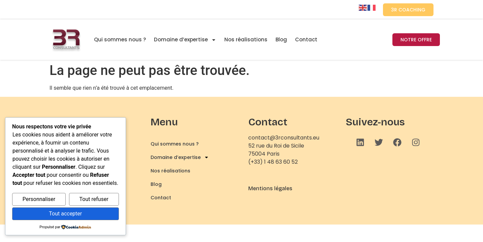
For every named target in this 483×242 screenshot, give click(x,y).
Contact (306, 39)
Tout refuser (93, 199)
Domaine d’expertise (185, 40)
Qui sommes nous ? (120, 39)
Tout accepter (65, 213)
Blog (281, 39)
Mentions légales (270, 188)
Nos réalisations (245, 39)
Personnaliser (39, 199)
